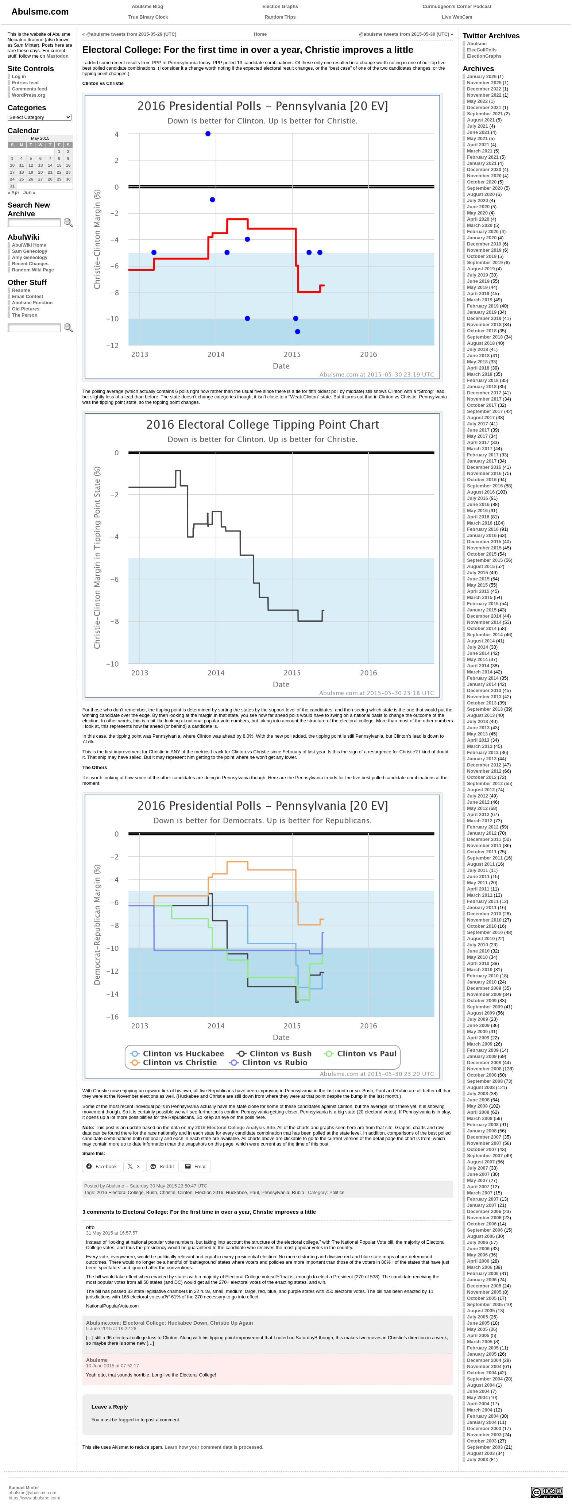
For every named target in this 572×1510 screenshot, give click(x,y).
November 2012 (484, 771)
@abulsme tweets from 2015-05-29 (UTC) (131, 34)
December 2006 (484, 1211)
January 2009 (481, 1056)
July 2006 (477, 1242)
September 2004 (485, 1379)
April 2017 (478, 442)
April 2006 (478, 1261)
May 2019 (477, 287)
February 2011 (483, 901)
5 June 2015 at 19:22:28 (111, 1328)
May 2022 (477, 101)
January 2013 (481, 758)
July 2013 (477, 721)
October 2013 (481, 703)
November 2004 (484, 1366)
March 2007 (479, 1193)
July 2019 (477, 275)
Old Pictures (25, 309)
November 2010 (484, 920)
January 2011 (481, 907)
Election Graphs (280, 6)
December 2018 (484, 318)
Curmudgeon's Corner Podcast (457, 6)
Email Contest (27, 296)
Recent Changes (30, 263)
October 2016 (481, 479)
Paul (254, 1192)
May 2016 (477, 510)
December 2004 (484, 1360)
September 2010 (485, 932)
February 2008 (483, 1124)
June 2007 (478, 1174)
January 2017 (481, 461)
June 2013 (478, 727)
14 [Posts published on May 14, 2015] (50, 165)
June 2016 (478, 504)
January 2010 (481, 982)
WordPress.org (29, 95)
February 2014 (483, 678)
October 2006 (481, 1224)
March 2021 (479, 151)
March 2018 (479, 374)
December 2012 (484, 765)
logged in (129, 1419)
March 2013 (479, 746)
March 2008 (479, 1118)
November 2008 (484, 1068)
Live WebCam (457, 17)
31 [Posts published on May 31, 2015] (12, 186)
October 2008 (481, 1075)
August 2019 (481, 268)
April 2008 (478, 1112)
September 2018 (485, 337)
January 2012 (481, 833)
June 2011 (478, 876)
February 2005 (483, 1348)
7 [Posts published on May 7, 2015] (50, 158)
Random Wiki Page (33, 270)
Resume (21, 290)
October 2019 (481, 256)
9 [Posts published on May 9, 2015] (68, 158)
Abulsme (97, 1360)
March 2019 (479, 299)
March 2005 (479, 1341)
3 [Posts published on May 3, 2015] (12, 158)
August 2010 (481, 938)
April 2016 (478, 517)
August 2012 (481, 789)
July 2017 (477, 423)
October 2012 (481, 777)
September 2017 (485, 411)
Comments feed (29, 89)
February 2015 (483, 603)
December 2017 (484, 392)
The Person (25, 315)
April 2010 (478, 963)
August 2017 (481, 417)
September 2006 (485, 1230)
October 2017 (481, 405)
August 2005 (481, 1310)
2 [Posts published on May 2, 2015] (68, 151)
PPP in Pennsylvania (175, 62)
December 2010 (484, 913)
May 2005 (477, 1329)
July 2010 (477, 944)
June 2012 (478, 802)
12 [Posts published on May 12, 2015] (30, 165)
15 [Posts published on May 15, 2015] (59, 165)
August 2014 (481, 641)
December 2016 (484, 467)
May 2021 (477, 138)
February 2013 (483, 752)
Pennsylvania (275, 1192)
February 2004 (483, 1416)
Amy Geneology (29, 257)
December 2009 (484, 988)
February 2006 (483, 1273)
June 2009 (478, 1025)
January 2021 (481, 163)
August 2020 (481, 194)
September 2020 (485, 188)
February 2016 (483, 529)
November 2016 (484, 473)
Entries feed (25, 82)
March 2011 (479, 895)
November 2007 (484, 1143)
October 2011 (481, 851)
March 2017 (479, 448)
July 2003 (477, 1459)
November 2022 (484, 95)
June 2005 (478, 1323)
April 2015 (478, 591)
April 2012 (478, 814)
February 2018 (483, 380)
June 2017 (478, 430)
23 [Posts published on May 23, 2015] (68, 172)
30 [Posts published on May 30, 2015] (68, 179)
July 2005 (477, 1317)
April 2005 (478, 1335)
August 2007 (481, 1162)
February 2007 (483, 1199)
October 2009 (481, 1000)
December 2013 (484, 690)
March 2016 (479, 523)
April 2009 (478, 1037)
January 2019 (481, 312)
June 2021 (478, 132)
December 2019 (484, 244)
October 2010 (481, 926)
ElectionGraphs (484, 56)
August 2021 (481, 120)
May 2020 (477, 213)
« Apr (13, 192)
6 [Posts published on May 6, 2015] (40, 158)
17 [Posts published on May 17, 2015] (12, 172)
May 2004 (477, 1397)
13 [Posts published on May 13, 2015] (40, 165)
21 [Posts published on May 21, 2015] (50, 172)
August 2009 (481, 1013)
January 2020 (481, 237)
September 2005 (485, 1304)
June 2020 (478, 206)
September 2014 (485, 634)
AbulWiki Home (29, 245)
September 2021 (485, 113)
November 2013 (484, 696)
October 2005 (481, 1298)
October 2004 (481, 1372)
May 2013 (477, 734)
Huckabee (236, 1192)
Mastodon (57, 56)
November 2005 (484, 1292)
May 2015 (477, 585)
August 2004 (481, 1385)
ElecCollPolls (481, 50)
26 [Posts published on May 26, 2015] (30, 179)
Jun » (29, 192)
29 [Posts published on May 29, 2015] (59, 179)
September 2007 (485, 1155)
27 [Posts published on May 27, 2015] (40, 179)
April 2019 (478, 293)
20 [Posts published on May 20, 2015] (40, 172)
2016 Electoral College (120, 1192)
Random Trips (279, 17)
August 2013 (481, 715)
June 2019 (478, 281)
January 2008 (481, 1131)
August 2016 (481, 492)
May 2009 (477, 1031)
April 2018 (478, 368)
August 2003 (481, 1453)
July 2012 (477, 796)
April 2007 (478, 1186)
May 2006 (477, 1255)
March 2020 (479, 225)
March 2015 (479, 597)
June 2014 (478, 653)
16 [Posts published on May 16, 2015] (68, 165)
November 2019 (484, 250)
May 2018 (477, 361)
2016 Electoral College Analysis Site (235, 1127)
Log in (19, 76)
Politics (336, 1192)
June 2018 (478, 355)
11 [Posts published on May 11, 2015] (21, 165)
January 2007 (481, 1205)
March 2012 (479, 820)
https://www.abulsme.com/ (34, 1498)
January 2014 (481, 684)
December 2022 (484, 89)
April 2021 (478, 144)
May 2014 (477, 659)
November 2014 (484, 622)
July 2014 (477, 647)
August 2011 (481, 864)
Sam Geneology (29, 251)
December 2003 (484, 1428)
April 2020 (478, 219)
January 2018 (481, 386)
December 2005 (484, 1286)
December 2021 (484, 107)
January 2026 (481, 76)
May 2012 (477, 808)
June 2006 (478, 1248)
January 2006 (481, 1279)
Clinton (185, 1192)
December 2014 (484, 616)
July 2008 (477, 1093)
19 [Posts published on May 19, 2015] (30, 172)
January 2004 (481, 1422)
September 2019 (485, 262)
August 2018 (481, 343)
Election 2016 (209, 1192)
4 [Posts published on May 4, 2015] (21, 158)
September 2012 (485, 783)
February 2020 (483, 231)
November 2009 (484, 994)
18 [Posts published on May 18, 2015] (21, 172)
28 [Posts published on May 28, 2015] (50, 179)
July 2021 (477, 126)
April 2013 (478, 740)
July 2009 (477, 1019)
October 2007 (481, 1149)
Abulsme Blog (147, 6)
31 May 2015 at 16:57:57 (112, 1233)
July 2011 (477, 870)
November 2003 (484, 1434)
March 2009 (479, 1044)
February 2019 (483, 306)
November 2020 (484, 175)
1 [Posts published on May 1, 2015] (59, 151)
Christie (167, 1192)
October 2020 (481, 182)
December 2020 (484, 169)
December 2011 (484, 839)
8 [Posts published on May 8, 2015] (59, 158)
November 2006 (484, 1217)
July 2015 (477, 572)
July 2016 (477, 498)
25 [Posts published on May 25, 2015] (21, 179)
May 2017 (477, 436)
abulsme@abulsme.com (33, 1492)
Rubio (298, 1192)
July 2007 (477, 1168)
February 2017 (483, 454)
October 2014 (481, 628)
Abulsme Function (32, 302)
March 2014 (479, 672)
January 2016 (481, 535)
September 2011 (485, 858)
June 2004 (478, 1391)
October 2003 (481, 1441)
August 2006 (481, 1236)
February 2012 (483, 827)
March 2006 (479, 1267)
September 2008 (485, 1081)
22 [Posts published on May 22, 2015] (59, 172)
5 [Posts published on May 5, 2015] (31, 158)
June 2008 (478, 1099)
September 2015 (485, 560)
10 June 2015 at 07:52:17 (112, 1365)
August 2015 (481, 566)
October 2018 (481, 330)
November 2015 (484, 548)
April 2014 (478, 665)
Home (260, 34)
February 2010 (483, 975)
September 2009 (485, 1006)
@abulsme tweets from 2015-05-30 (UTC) (404, 34)
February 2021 (483, 157)
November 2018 (484, 324)
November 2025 (484, 82)
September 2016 (485, 485)
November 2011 (484, 845)
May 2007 (477, 1180)
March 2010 (479, 969)
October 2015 (481, 554)
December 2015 (484, 541)
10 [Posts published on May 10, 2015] (12, 165)
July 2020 (477, 200)
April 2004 (478, 1403)
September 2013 (485, 709)
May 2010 (477, 957)
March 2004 (479, 1410)
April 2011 (478, 889)
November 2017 (484, 399)
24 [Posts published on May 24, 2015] (12, 179)
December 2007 (484, 1137)
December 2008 (484, 1062)
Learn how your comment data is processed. (214, 1447)
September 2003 (485, 1447)
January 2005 (481, 1354)
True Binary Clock (148, 17)
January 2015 (481, 610)
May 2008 (477, 1106)
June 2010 (478, 951)
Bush (151, 1192)
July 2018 (477, 349)
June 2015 (478, 579)
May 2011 (477, 882)
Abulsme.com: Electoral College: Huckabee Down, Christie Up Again (169, 1323)
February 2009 (483, 1050)
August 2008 (481, 1087)
